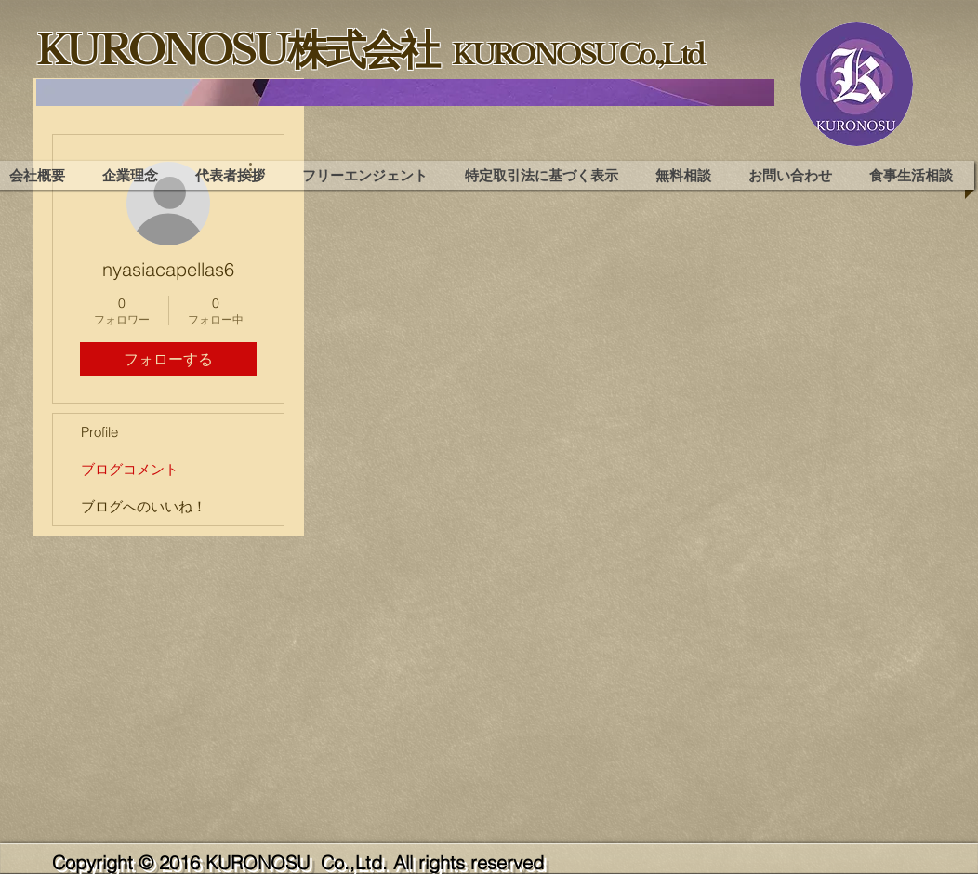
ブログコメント (129, 469)
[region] (405, 92)
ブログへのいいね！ (143, 506)
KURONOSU (260, 862)
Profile (99, 432)
